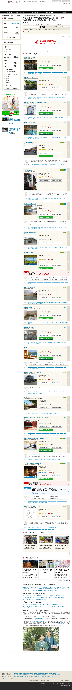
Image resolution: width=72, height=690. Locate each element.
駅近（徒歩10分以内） (60, 597)
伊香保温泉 (38, 674)
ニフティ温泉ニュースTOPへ (62, 580)
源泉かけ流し (9, 85)
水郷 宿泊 (30, 322)
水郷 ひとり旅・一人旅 (43, 322)
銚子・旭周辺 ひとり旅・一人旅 (44, 247)
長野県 (46, 673)
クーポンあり (39, 29)
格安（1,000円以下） (50, 597)
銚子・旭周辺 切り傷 (61, 164)
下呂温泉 (33, 674)
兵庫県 (28, 673)
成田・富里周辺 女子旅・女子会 (59, 412)
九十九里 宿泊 (38, 433)
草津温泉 (16, 674)
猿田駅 (39, 165)
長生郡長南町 (46, 590)
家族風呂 (8, 83)
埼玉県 (20, 673)
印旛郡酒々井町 (52, 587)
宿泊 (24, 595)
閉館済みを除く (56, 29)
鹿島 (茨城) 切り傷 (49, 97)
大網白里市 (45, 587)
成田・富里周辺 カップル (33, 412)
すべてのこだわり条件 (11, 88)
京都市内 (44, 676)
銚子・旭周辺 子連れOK (51, 527)
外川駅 (29, 343)
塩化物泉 (42, 597)
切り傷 (66, 595)
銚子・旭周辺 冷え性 (49, 198)
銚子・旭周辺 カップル (58, 198)
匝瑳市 (28, 587)
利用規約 (64, 683)
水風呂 (41, 599)
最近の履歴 (66, 1)
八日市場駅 (30, 434)
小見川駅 (34, 73)
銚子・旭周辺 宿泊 (43, 164)
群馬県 (31, 673)
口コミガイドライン (54, 680)
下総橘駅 (30, 73)
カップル (63, 595)
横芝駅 (58, 433)
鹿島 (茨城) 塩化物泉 (32, 97)
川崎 (18, 676)
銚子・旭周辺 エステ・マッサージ (34, 529)
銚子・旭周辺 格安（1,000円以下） (58, 247)
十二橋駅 (33, 118)
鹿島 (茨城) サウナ (64, 302)
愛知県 (50, 673)
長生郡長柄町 (39, 590)
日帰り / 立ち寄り (10, 49)
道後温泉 (44, 674)
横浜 (15, 676)
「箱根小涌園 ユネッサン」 (40, 618)
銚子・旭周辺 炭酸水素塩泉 (33, 164)
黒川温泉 (49, 674)
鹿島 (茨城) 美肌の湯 (41, 97)
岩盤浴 (7, 78)
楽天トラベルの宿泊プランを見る (45, 68)
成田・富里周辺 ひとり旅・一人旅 (45, 412)
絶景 (45, 599)
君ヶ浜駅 (33, 343)
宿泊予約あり (48, 29)
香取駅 (66, 282)
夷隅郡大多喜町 (53, 590)
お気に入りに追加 (57, 65)
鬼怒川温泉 (57, 674)
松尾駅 (65, 433)
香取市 (32, 587)
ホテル (34, 595)
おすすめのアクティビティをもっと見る (60, 553)
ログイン (64, 3)
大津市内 (49, 676)
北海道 (42, 673)
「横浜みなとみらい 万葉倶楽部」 (37, 621)
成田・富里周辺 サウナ (32, 413)
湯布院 (52, 674)
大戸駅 (29, 323)
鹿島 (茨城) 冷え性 (38, 72)
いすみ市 (41, 587)
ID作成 (68, 3)
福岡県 (54, 673)
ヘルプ (61, 680)
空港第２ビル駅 (56, 413)
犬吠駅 (65, 342)
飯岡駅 (29, 165)
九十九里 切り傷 (45, 433)
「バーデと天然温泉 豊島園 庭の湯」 (56, 623)
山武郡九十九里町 (33, 588)
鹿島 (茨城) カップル (47, 72)
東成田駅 (50, 413)
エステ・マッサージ (27, 597)
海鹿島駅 (37, 343)
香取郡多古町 (26, 588)
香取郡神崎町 (66, 587)
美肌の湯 (32, 599)
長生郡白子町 (32, 590)
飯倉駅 (61, 433)
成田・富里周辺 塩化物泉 (33, 501)
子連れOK (37, 599)
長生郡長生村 (26, 590)
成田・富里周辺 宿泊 (43, 501)
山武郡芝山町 (41, 588)
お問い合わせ (67, 680)
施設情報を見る (44, 65)
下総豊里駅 (39, 73)
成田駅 (45, 502)
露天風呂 (39, 595)
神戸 (53, 676)
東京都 (35, 673)
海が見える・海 (26, 599)
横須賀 (21, 676)
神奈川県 (16, 673)
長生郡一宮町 (56, 588)
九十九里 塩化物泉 (31, 433)
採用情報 (68, 683)
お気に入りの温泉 (56, 1)
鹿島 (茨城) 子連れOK (49, 391)
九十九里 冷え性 (53, 433)
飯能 (32, 676)
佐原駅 (37, 303)
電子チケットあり (29, 29)
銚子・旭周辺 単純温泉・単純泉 (34, 227)
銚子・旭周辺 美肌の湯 (52, 164)
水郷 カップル (35, 322)
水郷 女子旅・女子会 (53, 322)
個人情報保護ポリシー (45, 683)
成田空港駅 (46, 413)
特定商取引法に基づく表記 (56, 683)
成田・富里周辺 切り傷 (52, 501)
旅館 (59, 595)
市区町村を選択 (11, 37)
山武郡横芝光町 (48, 588)
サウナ (46, 595)
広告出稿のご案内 (45, 680)
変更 (17, 27)
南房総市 (25, 587)
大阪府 (39, 673)
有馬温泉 (24, 674)
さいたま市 (27, 676)
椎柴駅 (38, 98)
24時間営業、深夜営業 (11, 74)
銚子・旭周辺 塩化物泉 (32, 367)
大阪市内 (39, 676)
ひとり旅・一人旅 (53, 595)
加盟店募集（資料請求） (34, 680)
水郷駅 (62, 117)
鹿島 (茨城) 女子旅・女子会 (54, 302)
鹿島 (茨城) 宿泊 (31, 72)
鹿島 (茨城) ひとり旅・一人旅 (57, 72)
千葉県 (24, 673)
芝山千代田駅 (40, 413)
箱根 (20, 674)
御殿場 (35, 676)
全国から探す (15, 23)
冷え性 (43, 595)
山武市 (36, 587)
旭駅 (36, 165)
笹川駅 (65, 72)
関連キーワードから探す (8, 678)
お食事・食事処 (28, 595)
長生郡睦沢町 (63, 588)
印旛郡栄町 (59, 587)
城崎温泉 (28, 674)
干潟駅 (33, 199)
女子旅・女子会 (36, 597)
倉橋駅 (33, 165)
